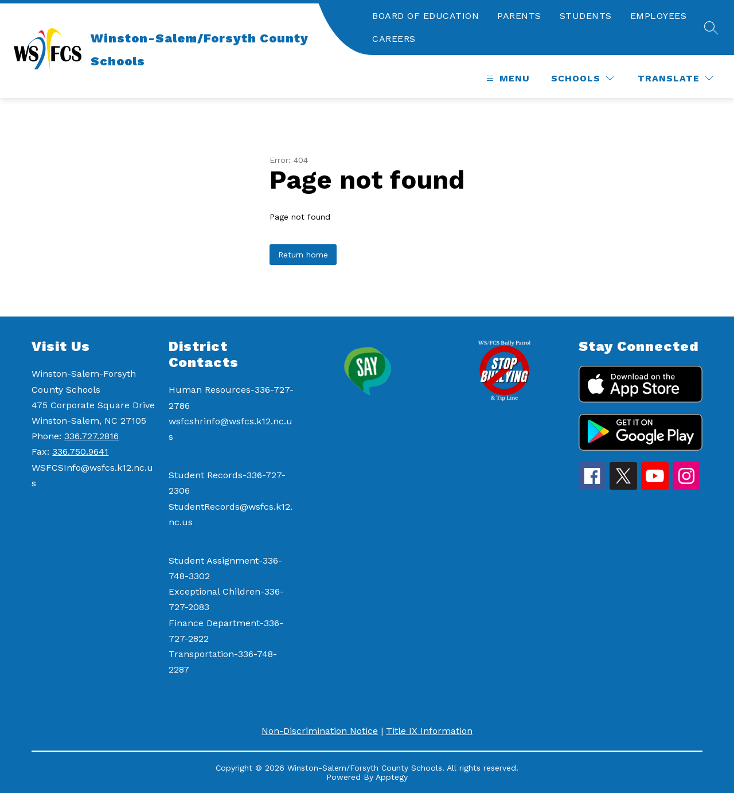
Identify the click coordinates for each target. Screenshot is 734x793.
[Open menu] (506, 78)
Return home (303, 254)
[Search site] (711, 27)
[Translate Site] (675, 78)
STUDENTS (586, 15)
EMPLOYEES (658, 15)
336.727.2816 (91, 436)
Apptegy (392, 777)
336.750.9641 (80, 451)
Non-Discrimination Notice (319, 730)
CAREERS (394, 38)
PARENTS (519, 15)
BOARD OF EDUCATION (425, 15)
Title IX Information (429, 730)
